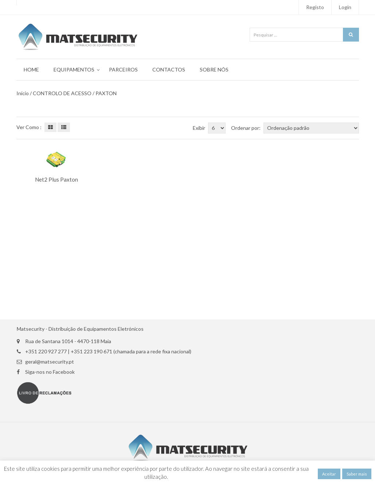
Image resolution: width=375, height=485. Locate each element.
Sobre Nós (214, 69)
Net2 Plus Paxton (56, 179)
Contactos (168, 69)
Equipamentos (74, 69)
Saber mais (357, 474)
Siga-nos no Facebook (50, 372)
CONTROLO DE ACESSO (62, 93)
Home (31, 69)
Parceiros (123, 69)
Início (22, 93)
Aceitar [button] (329, 474)
